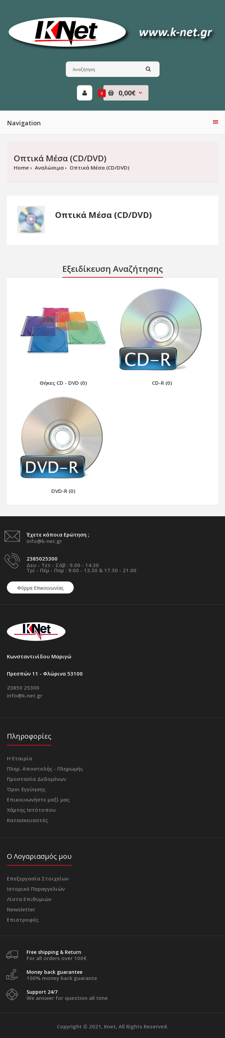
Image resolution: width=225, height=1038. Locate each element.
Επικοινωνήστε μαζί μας (38, 799)
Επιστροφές (23, 919)
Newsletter (21, 909)
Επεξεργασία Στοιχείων (38, 878)
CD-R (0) (162, 382)
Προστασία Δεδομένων (36, 778)
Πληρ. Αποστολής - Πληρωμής (45, 768)
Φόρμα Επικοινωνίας (40, 588)
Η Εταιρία (19, 758)
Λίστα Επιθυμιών (29, 899)
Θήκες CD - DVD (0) (63, 382)
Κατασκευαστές (27, 820)
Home (21, 167)
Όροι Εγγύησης (26, 789)
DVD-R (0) (63, 490)
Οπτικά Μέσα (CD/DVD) (98, 167)
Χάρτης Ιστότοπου (31, 809)
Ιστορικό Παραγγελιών (36, 888)
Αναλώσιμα (48, 167)
